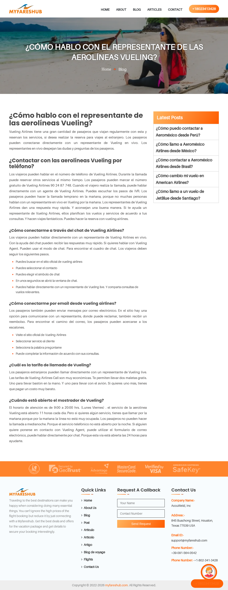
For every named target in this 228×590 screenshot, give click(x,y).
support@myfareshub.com (189, 540)
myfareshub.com (116, 585)
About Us (90, 508)
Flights (88, 559)
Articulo (89, 530)
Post (86, 522)
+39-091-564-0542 (184, 553)
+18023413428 (204, 9)
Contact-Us (91, 567)
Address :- (178, 515)
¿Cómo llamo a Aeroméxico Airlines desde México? (180, 147)
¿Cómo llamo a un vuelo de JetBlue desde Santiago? (180, 195)
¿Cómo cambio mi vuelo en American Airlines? (180, 179)
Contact (175, 9)
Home (105, 9)
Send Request (141, 524)
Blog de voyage (94, 552)
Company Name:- (183, 500)
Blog (137, 9)
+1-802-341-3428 (206, 560)
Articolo (89, 537)
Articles (154, 9)
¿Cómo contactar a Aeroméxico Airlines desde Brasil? (184, 163)
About (121, 9)
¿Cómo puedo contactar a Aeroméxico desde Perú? (179, 131)
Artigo (88, 545)
